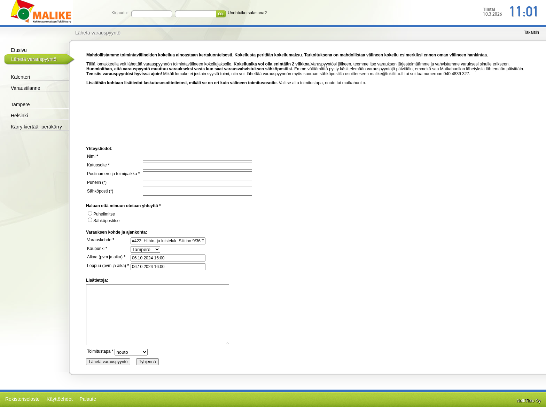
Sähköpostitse (103, 220)
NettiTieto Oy (528, 400)
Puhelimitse (101, 214)
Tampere (20, 104)
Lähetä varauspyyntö (33, 59)
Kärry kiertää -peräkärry (36, 127)
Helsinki (19, 115)
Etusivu (19, 50)
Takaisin (531, 32)
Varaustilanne (25, 88)
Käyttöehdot (60, 399)
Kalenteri (20, 77)
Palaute (88, 399)
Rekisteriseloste (22, 399)
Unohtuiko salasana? (247, 12)
